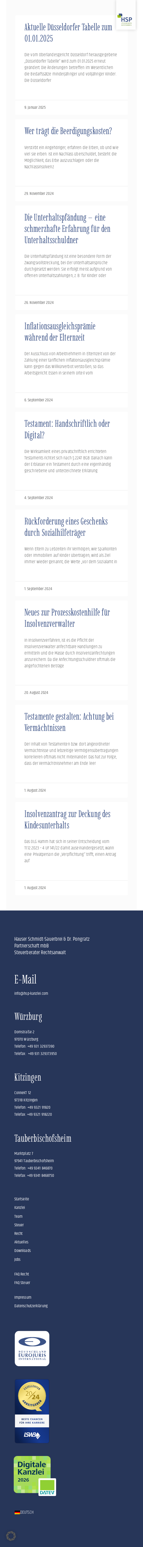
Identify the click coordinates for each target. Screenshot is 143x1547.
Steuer (19, 1225)
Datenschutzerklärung (31, 1306)
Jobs (17, 1259)
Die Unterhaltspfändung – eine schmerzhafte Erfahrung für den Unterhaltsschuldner (67, 229)
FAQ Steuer (22, 1282)
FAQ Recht (21, 1274)
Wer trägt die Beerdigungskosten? (68, 131)
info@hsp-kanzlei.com (31, 993)
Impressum (22, 1297)
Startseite (21, 1199)
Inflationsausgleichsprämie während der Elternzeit (60, 331)
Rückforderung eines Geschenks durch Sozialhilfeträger (66, 527)
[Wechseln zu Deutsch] (24, 1512)
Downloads (22, 1250)
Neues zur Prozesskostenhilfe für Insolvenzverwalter (67, 618)
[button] (11, 1536)
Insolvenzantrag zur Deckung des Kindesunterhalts (67, 819)
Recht (18, 1233)
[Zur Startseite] (126, 15)
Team (18, 1216)
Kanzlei (19, 1207)
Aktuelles (21, 1242)
